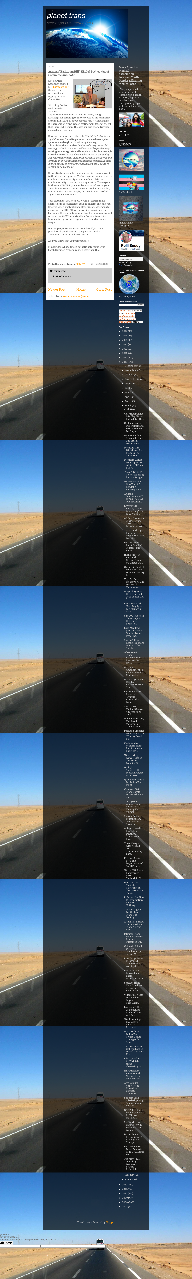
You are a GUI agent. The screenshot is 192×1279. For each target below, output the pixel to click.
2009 (125, 1197)
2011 (124, 1189)
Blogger (110, 1222)
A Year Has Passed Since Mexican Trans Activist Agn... (134, 925)
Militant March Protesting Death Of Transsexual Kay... (132, 833)
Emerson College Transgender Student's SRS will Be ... (133, 1011)
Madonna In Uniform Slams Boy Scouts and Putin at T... (133, 747)
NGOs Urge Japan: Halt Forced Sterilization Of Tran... (133, 683)
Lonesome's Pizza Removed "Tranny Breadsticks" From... (134, 696)
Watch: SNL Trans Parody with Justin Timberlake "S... (133, 874)
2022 (125, 348)
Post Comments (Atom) (76, 296)
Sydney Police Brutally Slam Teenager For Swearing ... (132, 820)
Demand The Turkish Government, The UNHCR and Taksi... (134, 887)
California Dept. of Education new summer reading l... (134, 571)
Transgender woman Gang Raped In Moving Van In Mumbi (133, 806)
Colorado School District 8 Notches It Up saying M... (133, 950)
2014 (125, 357)
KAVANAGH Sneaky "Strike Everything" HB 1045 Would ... (133, 510)
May (127, 396)
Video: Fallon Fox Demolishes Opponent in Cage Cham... (133, 998)
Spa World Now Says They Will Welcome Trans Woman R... (133, 1126)
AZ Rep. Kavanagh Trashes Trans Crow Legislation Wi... (134, 522)
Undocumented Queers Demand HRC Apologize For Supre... (134, 427)
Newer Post (57, 289)
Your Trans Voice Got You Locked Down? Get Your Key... (134, 1050)
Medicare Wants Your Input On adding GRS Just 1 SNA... (134, 463)
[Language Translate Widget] (131, 259)
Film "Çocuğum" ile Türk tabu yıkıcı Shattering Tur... (134, 1062)
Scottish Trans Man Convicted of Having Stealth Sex (133, 986)
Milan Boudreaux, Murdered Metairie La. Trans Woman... (134, 722)
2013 (125, 362)
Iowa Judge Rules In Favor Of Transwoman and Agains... (133, 962)
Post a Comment (62, 276)
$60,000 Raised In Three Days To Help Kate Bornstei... (134, 619)
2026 (125, 331)
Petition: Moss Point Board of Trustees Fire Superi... (133, 546)
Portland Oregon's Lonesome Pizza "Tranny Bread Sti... (134, 734)
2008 (125, 1202)
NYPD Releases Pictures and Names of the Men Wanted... (132, 1074)
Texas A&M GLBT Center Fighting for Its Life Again (134, 475)
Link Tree (126, 135)
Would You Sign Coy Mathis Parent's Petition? (133, 1023)
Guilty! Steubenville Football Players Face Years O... (133, 771)
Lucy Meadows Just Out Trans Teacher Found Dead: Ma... (133, 632)
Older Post (104, 289)
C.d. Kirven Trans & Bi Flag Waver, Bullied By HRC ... (134, 416)
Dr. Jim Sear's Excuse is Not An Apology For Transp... (134, 1138)
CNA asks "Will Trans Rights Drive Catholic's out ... (133, 793)
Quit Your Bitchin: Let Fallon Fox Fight (134, 782)
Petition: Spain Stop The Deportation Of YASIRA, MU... (133, 862)
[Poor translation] (9, 1243)
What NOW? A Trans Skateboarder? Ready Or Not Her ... (133, 657)
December (130, 365)
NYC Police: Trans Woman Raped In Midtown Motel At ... (133, 1114)
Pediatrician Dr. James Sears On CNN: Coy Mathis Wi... (134, 1150)
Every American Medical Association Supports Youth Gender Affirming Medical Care (130, 76)
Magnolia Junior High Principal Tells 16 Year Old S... (134, 595)
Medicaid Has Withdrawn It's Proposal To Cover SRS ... (133, 451)
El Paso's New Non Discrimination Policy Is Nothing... (134, 901)
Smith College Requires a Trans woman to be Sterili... (134, 644)
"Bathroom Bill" (60, 86)
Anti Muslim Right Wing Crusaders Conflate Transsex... (131, 1088)
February (130, 1174)
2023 (125, 344)
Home (81, 289)
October (129, 374)
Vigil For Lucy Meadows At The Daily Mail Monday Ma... (134, 583)
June (127, 392)
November (131, 370)
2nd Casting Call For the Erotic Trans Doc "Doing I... (133, 913)
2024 (125, 340)
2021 (125, 353)
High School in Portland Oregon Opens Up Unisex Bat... (133, 558)
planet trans (66, 15)
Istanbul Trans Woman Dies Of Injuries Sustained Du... (133, 938)
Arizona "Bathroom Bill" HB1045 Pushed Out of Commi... (133, 497)
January (129, 1179)
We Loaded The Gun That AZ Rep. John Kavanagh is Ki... (133, 485)
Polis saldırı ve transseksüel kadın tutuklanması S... (134, 974)
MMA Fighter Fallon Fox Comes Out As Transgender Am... (132, 1036)
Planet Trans (125, 310)
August (129, 383)
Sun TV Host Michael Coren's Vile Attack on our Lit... (133, 710)
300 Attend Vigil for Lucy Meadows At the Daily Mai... (134, 534)
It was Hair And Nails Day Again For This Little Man (133, 607)
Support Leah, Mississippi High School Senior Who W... (134, 1101)
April (128, 401)
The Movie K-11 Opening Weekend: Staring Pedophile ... (132, 1164)
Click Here (129, 409)
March (128, 405)
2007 (125, 1206)
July (127, 388)
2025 (125, 335)
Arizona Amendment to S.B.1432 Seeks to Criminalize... (134, 671)
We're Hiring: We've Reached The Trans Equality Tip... (133, 759)
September (131, 379)
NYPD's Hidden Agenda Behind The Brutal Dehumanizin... (133, 439)
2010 (125, 1193)
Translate (126, 265)
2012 (125, 1184)
